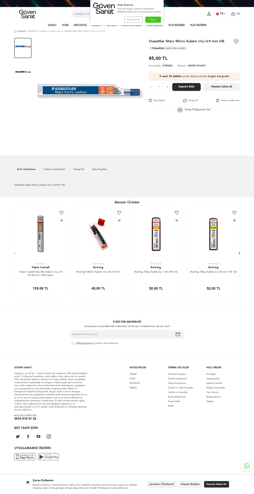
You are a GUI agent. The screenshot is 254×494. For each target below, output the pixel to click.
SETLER (111, 25)
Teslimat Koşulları (177, 374)
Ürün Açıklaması (26, 169)
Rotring (98, 267)
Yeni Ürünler (212, 392)
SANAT (52, 25)
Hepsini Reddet (190, 484)
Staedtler (168, 48)
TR (221, 14)
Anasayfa (19, 31)
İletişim (210, 401)
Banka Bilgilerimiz (177, 397)
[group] (90, 91)
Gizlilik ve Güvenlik (177, 392)
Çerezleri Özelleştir (161, 484)
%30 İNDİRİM (176, 25)
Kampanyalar (213, 379)
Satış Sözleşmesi (177, 383)
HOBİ (65, 25)
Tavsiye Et (190, 100)
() (235, 14)
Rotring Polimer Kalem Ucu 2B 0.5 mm (98, 272)
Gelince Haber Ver (228, 100)
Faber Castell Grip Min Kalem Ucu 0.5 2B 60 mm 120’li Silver (40, 274)
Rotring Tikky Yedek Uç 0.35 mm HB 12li (213, 272)
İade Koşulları (99, 169)
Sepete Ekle (186, 86)
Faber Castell (40, 267)
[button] (14, 253)
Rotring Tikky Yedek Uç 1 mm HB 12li (155, 272)
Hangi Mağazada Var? (194, 110)
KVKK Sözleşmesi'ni (85, 343)
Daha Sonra (133, 19)
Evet (153, 19)
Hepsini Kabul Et (216, 484)
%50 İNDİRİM (155, 25)
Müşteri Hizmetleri (215, 388)
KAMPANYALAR (131, 25)
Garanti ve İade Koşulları (180, 388)
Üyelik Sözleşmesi (177, 379)
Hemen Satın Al (221, 86)
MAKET (96, 25)
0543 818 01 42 (25, 418)
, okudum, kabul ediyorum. (95, 343)
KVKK (171, 406)
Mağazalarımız (213, 397)
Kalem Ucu (56, 31)
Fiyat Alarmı (157, 100)
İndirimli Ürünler (214, 383)
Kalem (45, 31)
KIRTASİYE (80, 25)
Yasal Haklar (174, 401)
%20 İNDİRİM (198, 25)
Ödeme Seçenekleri (54, 169)
